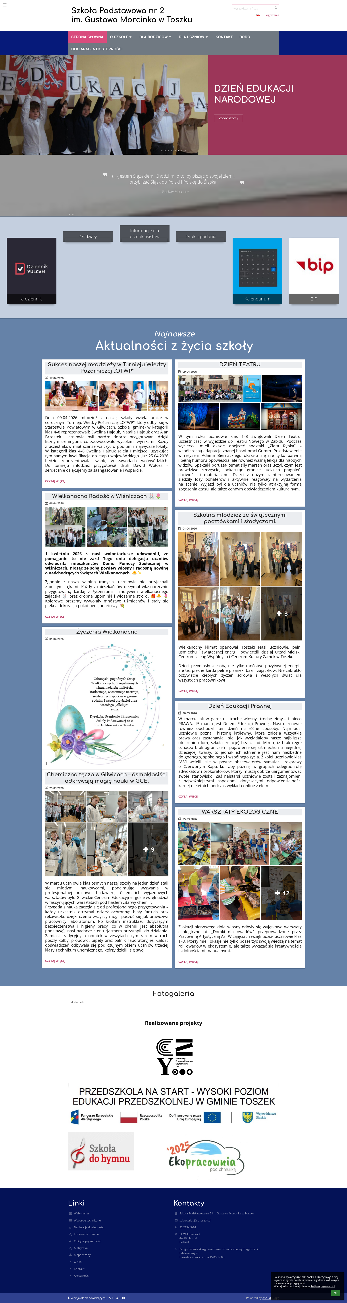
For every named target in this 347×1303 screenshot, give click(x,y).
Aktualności (81, 1276)
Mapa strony (82, 1255)
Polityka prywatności (87, 1241)
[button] (258, 15)
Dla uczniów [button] (194, 37)
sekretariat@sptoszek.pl (195, 1220)
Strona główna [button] (87, 37)
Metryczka (81, 1248)
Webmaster (81, 1213)
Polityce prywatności (322, 1286)
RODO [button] (244, 37)
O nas (77, 1262)
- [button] (243, 15)
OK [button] (336, 1293)
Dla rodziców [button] (155, 37)
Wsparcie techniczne (87, 1220)
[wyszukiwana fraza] (255, 8)
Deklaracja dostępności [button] (97, 49)
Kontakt (79, 1269)
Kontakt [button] (224, 37)
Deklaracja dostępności (89, 1227)
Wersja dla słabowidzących (87, 1298)
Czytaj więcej (55, 481)
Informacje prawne (86, 1234)
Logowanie (272, 15)
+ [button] (236, 15)
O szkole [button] (121, 37)
